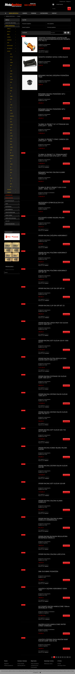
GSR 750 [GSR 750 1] (11, 140)
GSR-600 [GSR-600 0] (11, 129)
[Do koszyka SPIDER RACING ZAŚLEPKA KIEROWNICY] (66, 244)
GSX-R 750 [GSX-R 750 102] (11, 78)
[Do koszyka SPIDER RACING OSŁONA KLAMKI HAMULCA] (66, 510)
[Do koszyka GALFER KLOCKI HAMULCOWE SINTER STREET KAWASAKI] (66, 634)
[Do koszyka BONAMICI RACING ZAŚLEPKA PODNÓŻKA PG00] (66, 85)
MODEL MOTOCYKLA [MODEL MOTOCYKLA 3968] (10, 25)
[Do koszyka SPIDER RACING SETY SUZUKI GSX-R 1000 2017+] (66, 350)
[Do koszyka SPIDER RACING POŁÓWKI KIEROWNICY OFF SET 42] (66, 262)
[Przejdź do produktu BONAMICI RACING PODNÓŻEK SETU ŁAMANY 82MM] (29, 94)
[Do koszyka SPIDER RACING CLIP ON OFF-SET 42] (66, 297)
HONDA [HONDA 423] (8, 37)
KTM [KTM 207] (8, 42)
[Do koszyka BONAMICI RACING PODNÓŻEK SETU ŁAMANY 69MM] (66, 118)
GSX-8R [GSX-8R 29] (11, 185)
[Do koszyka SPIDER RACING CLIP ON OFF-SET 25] (66, 314)
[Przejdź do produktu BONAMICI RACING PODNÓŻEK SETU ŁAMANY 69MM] (29, 109)
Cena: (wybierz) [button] (50, 23)
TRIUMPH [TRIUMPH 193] (9, 189)
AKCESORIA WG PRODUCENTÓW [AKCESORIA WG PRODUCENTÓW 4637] (9, 197)
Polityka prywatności (8, 665)
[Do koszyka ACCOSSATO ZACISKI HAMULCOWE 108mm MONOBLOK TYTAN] (66, 616)
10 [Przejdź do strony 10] (67, 657)
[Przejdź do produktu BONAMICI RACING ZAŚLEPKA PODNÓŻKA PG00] (29, 82)
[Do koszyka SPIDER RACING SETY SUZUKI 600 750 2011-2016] (66, 439)
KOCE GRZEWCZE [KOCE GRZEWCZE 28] (9, 209)
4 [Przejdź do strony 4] (60, 657)
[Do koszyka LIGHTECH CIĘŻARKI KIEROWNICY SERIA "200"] (66, 598)
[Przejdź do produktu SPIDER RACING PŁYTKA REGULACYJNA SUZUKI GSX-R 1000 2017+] (29, 359)
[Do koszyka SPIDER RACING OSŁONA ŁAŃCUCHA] (66, 563)
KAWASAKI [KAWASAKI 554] (9, 40)
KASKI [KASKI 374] (6, 203)
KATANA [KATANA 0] (12, 155)
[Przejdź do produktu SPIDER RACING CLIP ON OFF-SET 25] (29, 306)
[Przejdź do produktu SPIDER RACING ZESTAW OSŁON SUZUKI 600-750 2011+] (29, 412)
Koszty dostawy (21, 663)
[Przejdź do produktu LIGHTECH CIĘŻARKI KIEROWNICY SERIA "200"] (29, 589)
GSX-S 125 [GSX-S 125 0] (11, 112)
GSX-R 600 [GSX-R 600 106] (11, 61)
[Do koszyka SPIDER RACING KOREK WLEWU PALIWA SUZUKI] (66, 457)
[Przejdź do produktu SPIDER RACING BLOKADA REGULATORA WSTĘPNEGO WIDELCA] (29, 537)
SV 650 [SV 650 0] (11, 168)
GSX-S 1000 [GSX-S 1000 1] (11, 85)
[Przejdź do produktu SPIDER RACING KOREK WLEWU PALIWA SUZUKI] (29, 448)
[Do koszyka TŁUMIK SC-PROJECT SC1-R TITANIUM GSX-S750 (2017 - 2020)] (66, 133)
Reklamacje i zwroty (48, 663)
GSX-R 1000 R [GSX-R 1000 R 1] (11, 177)
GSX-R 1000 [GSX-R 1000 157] (11, 93)
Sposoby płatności (21, 665)
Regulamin (6, 663)
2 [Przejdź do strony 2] (56, 657)
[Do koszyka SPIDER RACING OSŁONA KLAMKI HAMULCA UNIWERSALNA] (66, 528)
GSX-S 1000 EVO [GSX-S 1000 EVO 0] (11, 69)
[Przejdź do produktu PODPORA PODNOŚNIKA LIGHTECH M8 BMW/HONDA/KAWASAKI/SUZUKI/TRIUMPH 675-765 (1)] (29, 44)
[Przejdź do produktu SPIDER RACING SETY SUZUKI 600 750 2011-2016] (29, 430)
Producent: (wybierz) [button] (26, 23)
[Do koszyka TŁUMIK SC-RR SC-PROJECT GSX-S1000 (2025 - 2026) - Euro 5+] (66, 197)
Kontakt (59, 663)
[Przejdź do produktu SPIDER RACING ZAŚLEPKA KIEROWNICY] (29, 236)
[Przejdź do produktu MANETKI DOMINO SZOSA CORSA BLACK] (29, 64)
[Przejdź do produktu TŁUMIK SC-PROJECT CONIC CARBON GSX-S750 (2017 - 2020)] (29, 140)
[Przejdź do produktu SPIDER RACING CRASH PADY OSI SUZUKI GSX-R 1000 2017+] (29, 323)
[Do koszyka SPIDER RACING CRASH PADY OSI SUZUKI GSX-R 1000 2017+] (66, 332)
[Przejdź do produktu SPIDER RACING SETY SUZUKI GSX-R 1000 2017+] (29, 341)
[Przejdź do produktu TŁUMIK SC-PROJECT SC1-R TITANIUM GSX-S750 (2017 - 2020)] (29, 125)
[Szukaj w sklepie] (59, 8)
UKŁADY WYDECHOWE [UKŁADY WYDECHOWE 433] (10, 212)
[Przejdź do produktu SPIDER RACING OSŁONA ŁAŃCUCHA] (29, 555)
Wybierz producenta (9, 269)
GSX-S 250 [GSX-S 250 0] (11, 123)
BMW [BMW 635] (8, 34)
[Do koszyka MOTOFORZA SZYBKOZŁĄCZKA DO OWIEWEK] (66, 212)
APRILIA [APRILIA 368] (8, 28)
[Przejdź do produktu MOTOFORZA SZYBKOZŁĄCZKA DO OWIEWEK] (29, 203)
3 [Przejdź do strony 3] (58, 657)
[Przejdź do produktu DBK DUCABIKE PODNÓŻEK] (29, 572)
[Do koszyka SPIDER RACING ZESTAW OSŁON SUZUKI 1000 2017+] (66, 403)
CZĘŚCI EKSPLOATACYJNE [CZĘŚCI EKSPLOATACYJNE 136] (10, 218)
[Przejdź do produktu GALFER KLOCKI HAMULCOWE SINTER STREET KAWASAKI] (29, 625)
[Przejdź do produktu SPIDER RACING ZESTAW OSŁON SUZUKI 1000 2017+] (29, 395)
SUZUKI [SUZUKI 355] (8, 51)
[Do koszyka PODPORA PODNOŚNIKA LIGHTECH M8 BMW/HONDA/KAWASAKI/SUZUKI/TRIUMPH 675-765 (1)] (66, 48)
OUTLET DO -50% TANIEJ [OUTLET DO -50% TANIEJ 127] (10, 22)
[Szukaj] (69, 8)
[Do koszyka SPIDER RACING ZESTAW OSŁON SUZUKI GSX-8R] (66, 475)
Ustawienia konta (34, 665)
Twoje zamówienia (35, 663)
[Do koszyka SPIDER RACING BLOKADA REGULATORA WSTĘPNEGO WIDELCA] (66, 546)
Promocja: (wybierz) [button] (51, 27)
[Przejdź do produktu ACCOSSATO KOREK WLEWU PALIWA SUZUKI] (29, 218)
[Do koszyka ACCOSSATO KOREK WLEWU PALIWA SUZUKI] (66, 227)
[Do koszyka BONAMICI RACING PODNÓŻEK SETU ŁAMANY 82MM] (66, 103)
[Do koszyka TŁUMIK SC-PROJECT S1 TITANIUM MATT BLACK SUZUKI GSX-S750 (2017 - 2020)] (66, 164)
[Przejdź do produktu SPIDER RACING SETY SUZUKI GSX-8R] (29, 484)
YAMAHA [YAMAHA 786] (9, 192)
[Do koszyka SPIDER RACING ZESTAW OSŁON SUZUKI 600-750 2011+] (66, 421)
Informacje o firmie (61, 665)
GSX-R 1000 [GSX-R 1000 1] (11, 161)
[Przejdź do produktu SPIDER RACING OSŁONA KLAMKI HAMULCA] (29, 501)
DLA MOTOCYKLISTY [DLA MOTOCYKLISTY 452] (9, 200)
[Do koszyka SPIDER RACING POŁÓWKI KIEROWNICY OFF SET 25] (66, 280)
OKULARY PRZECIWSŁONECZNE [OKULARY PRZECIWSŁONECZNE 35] (9, 222)
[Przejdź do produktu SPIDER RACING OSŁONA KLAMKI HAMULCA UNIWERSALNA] (29, 519)
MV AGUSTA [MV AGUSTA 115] (9, 48)
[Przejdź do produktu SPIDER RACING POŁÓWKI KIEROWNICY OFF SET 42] (29, 253)
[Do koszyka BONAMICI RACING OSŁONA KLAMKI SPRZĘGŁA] (66, 182)
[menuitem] (13, 13)
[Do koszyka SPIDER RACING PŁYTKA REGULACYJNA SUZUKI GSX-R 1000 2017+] (66, 368)
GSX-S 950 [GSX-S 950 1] (11, 146)
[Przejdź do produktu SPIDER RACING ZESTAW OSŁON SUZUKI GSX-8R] (29, 466)
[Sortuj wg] (56, 32)
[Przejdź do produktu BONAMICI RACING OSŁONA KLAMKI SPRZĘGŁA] (29, 173)
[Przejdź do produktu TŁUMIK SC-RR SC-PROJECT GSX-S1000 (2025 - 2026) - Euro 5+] (29, 188)
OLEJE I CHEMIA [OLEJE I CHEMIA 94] (8, 215)
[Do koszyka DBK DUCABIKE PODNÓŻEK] (66, 580)
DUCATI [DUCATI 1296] (8, 31)
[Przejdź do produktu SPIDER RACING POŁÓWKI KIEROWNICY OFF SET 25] (29, 271)
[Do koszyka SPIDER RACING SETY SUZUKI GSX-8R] (66, 492)
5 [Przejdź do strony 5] (62, 657)
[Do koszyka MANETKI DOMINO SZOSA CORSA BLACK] (66, 66)
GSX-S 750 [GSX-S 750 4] (11, 134)
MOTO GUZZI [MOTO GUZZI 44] (10, 45)
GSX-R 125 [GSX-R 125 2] (11, 55)
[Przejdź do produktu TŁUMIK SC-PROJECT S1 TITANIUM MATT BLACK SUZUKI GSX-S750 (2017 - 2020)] (29, 155)
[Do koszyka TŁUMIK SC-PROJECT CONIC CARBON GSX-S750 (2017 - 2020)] (66, 149)
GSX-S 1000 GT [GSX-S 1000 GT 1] (11, 103)
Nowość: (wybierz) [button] (26, 27)
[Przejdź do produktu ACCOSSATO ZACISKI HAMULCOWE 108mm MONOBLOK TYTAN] (29, 607)
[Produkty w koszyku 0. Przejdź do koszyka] (57, 4)
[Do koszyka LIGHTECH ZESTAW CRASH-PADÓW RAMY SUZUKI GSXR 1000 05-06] (66, 649)
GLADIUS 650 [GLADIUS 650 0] (12, 118)
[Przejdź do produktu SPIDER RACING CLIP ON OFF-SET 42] (29, 289)
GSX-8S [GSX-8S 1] (11, 151)
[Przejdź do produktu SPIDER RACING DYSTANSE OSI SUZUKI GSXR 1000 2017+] (29, 377)
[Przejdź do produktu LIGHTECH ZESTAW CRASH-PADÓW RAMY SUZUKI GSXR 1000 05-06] (29, 640)
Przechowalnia (34, 667)
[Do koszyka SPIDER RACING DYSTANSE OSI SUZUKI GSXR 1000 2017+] (66, 386)
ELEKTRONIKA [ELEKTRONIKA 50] (8, 206)
